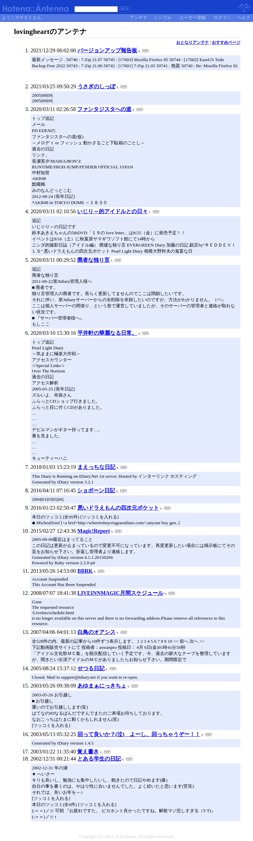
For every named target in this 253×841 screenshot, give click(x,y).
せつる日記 (91, 668)
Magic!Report (93, 531)
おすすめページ (226, 42)
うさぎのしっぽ (96, 86)
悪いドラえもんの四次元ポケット (118, 508)
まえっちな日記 (96, 467)
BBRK (85, 571)
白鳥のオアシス (96, 632)
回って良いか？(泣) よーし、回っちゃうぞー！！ (139, 734)
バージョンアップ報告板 (107, 50)
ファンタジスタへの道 (104, 109)
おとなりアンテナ (192, 42)
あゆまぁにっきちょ (101, 686)
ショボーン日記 (96, 490)
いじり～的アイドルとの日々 (112, 211)
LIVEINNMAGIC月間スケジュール (120, 593)
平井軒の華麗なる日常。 (107, 333)
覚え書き (88, 751)
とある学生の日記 (99, 759)
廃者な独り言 (93, 260)
